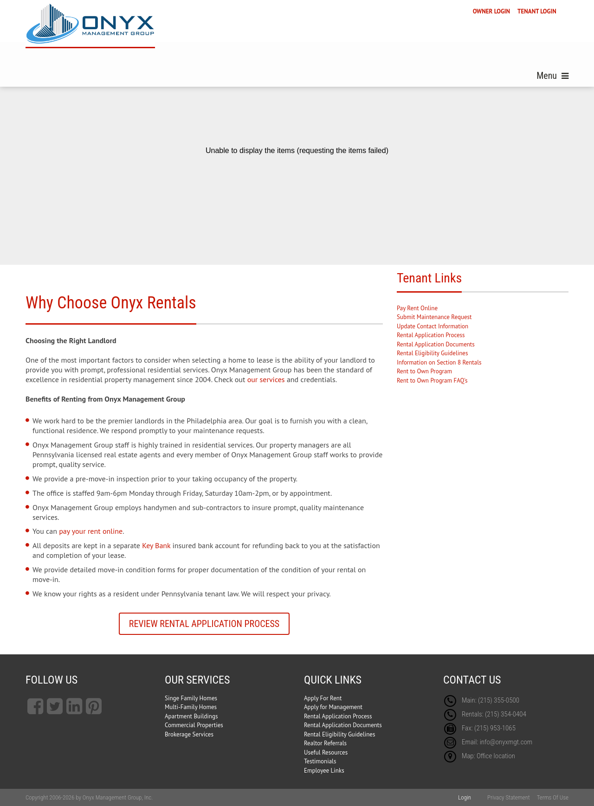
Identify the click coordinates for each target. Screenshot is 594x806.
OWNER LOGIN (491, 11)
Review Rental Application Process (204, 623)
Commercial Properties (194, 725)
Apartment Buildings (191, 716)
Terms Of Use (552, 797)
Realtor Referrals (325, 743)
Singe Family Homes (191, 698)
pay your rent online (91, 531)
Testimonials (320, 761)
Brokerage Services (189, 734)
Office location (496, 756)
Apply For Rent (323, 698)
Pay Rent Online (417, 308)
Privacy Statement (508, 797)
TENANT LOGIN (536, 11)
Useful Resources (326, 752)
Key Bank (156, 545)
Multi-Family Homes (191, 707)
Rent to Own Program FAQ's (432, 380)
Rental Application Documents (436, 344)
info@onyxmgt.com (506, 742)
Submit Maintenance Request (434, 317)
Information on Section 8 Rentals (439, 362)
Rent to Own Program (424, 371)
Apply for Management (333, 707)
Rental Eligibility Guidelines (432, 353)
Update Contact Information (432, 326)
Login (464, 797)
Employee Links (324, 770)
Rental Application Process (431, 335)
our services (266, 379)
